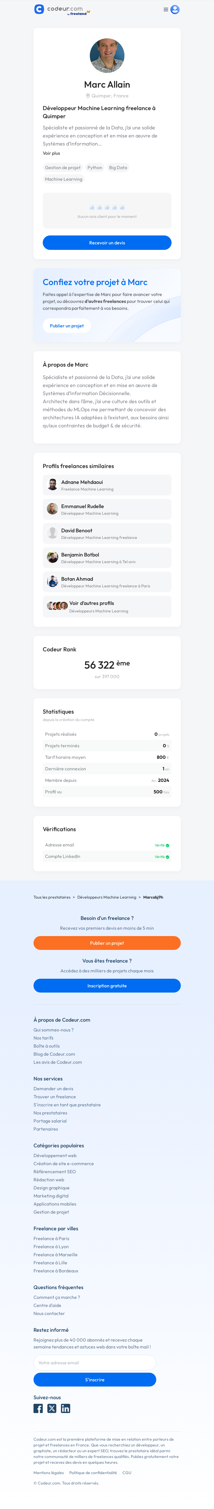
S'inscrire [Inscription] (95, 1379)
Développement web (55, 1155)
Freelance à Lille (50, 1262)
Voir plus (51, 153)
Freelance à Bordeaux (56, 1271)
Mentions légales (49, 1472)
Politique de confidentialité (93, 1472)
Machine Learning (63, 179)
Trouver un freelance (55, 1096)
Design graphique (52, 1188)
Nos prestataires (50, 1113)
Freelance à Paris (51, 1238)
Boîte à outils (47, 1046)
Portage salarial (50, 1121)
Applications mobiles (55, 1204)
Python (95, 167)
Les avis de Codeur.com (58, 1062)
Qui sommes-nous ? (54, 1030)
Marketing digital (51, 1196)
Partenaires (46, 1129)
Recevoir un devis (107, 243)
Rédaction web (49, 1179)
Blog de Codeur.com (54, 1054)
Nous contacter (49, 1313)
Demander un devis (53, 1088)
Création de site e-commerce (64, 1163)
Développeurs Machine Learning (98, 611)
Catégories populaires (59, 1145)
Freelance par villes (56, 1228)
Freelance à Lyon (51, 1246)
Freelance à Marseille (56, 1254)
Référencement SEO (55, 1171)
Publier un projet (67, 326)
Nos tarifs (43, 1038)
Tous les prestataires (52, 897)
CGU (126, 1472)
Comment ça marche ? (57, 1297)
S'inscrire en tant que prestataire (67, 1105)
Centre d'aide (47, 1305)
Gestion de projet (63, 167)
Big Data (118, 167)
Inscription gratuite (107, 986)
